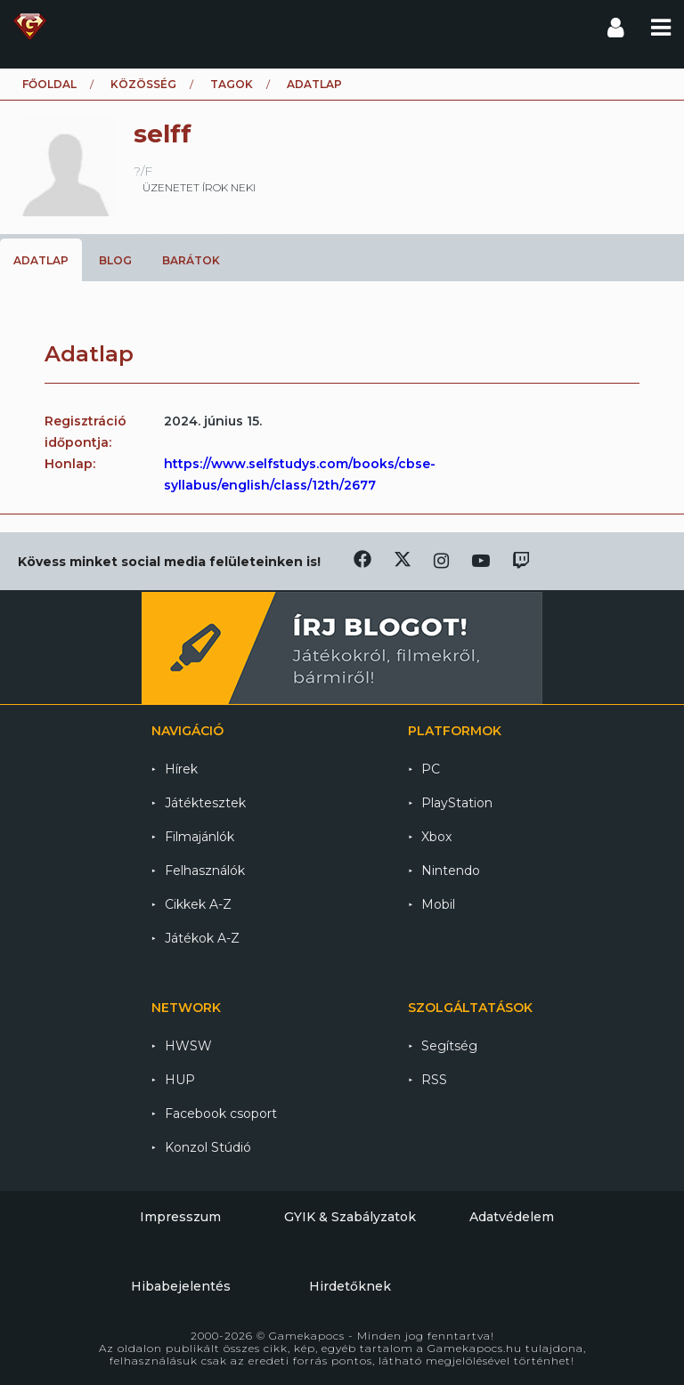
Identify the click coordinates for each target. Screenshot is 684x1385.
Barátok (191, 260)
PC (430, 769)
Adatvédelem (511, 1217)
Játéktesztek (205, 803)
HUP (180, 1080)
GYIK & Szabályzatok (350, 1217)
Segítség (449, 1046)
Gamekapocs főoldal (29, 26)
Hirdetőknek (350, 1286)
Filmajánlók (199, 837)
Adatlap (41, 260)
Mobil (438, 904)
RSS (434, 1080)
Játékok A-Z (202, 938)
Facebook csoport (221, 1114)
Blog (115, 260)
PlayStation (457, 803)
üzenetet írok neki (199, 187)
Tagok (231, 84)
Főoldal (49, 84)
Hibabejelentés (181, 1286)
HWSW (188, 1046)
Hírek (181, 769)
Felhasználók (205, 871)
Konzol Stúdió (208, 1147)
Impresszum (180, 1217)
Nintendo (450, 871)
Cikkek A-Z (198, 904)
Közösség (143, 84)
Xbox (436, 837)
